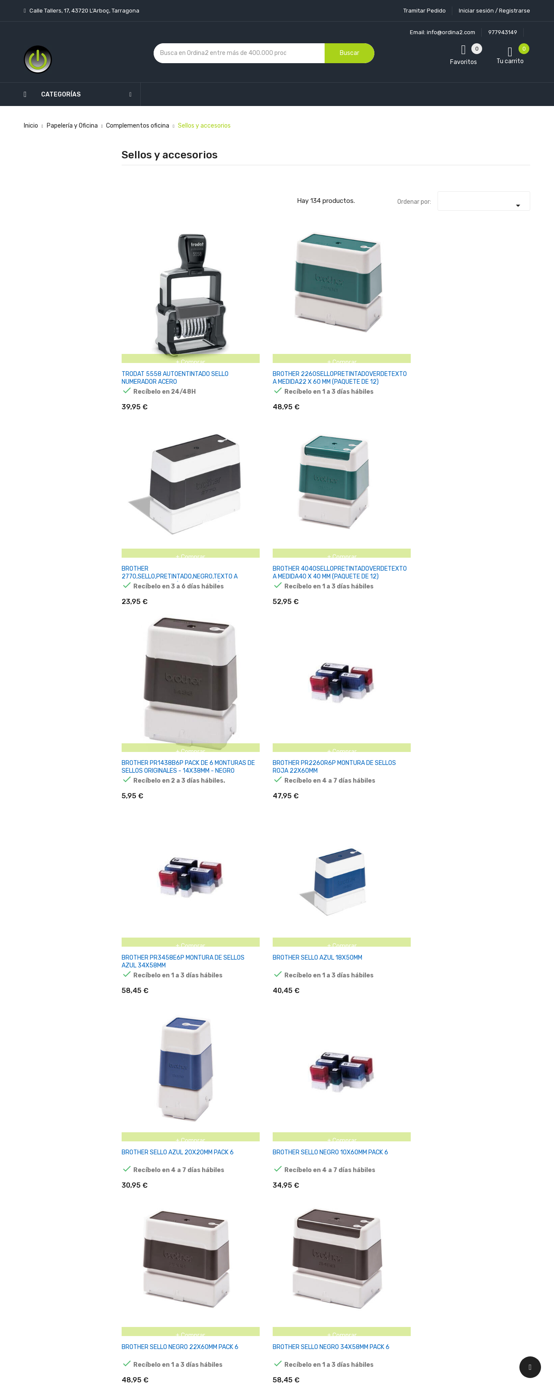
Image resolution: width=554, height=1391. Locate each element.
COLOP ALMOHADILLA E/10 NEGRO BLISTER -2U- (288, 680)
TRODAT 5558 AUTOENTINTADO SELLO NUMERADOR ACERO (148, 304)
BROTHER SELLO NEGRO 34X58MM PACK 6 (497, 425)
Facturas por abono (345, 1233)
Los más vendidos (204, 1172)
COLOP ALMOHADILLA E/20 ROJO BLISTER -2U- (500, 676)
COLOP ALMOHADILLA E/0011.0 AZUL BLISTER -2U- (142, 555)
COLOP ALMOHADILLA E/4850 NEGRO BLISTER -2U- (213, 1054)
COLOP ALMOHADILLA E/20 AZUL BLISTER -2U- (430, 676)
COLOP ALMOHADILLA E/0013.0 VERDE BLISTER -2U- (144, 680)
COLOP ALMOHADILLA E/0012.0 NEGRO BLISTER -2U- (426, 555)
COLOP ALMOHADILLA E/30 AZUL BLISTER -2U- (289, 800)
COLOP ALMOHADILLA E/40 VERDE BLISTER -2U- (499, 929)
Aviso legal (263, 1194)
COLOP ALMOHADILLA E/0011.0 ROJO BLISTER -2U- (282, 555)
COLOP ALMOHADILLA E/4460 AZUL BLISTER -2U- (141, 1054)
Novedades (195, 1157)
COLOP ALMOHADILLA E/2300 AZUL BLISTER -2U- (141, 804)
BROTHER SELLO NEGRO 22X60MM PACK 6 (427, 425)
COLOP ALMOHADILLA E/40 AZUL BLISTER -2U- (219, 925)
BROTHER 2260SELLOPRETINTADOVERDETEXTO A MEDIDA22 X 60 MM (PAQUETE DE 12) (245, 304)
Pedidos (329, 1218)
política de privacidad (423, 1206)
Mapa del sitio (268, 1284)
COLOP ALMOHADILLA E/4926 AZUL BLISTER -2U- (351, 1054)
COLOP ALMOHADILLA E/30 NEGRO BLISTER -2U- (359, 804)
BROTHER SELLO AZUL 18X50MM (214, 422)
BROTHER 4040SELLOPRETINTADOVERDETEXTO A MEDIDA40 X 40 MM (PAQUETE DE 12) (385, 304)
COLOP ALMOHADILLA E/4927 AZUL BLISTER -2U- (422, 1054)
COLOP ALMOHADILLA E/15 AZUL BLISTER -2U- (359, 676)
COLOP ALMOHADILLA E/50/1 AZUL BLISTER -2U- (492, 1054)
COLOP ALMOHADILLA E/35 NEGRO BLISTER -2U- (148, 929)
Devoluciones (267, 1239)
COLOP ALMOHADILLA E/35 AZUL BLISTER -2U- (500, 800)
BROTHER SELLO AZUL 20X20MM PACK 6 (284, 425)
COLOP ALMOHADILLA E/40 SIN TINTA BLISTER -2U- (429, 929)
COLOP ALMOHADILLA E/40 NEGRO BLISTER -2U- (288, 929)
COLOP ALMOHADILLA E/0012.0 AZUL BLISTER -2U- (353, 555)
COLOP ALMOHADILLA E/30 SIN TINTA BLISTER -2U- (429, 804)
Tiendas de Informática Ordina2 (266, 1315)
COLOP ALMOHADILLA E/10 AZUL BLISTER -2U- (219, 676)
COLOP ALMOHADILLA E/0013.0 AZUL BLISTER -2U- (494, 555)
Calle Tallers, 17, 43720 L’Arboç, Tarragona (83, 10)
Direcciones (334, 1248)
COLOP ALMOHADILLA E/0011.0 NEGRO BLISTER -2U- (214, 555)
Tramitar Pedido (424, 10)
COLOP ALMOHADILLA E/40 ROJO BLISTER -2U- (359, 925)
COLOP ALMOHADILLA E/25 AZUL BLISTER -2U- (219, 800)
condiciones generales (486, 1199)
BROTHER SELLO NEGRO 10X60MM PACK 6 (356, 425)
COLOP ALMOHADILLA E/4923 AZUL (281, 1050)
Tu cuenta (335, 1140)
